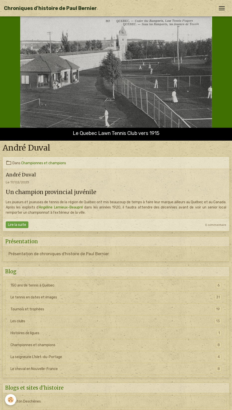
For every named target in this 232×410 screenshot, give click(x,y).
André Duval (21, 175)
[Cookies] (10, 399)
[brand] (50, 8)
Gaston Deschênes (25, 401)
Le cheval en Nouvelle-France (116, 369)
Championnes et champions (43, 163)
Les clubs (116, 321)
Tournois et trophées (116, 309)
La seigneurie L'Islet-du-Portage (116, 357)
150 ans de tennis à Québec (116, 285)
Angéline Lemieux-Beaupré (61, 207)
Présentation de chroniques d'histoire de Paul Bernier (58, 253)
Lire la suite (17, 225)
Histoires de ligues (116, 333)
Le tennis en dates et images (116, 297)
